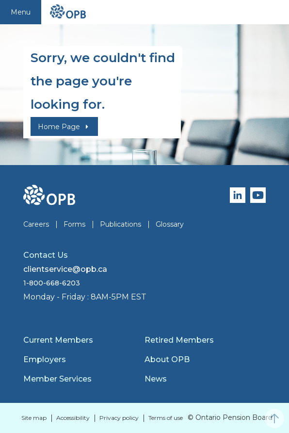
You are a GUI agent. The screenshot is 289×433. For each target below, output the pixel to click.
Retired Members (179, 340)
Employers (44, 359)
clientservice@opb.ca (65, 269)
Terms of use (165, 417)
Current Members (58, 340)
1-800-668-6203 (51, 283)
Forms (74, 224)
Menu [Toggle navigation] (21, 12)
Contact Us (45, 255)
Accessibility (73, 417)
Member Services (57, 378)
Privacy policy (119, 417)
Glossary (170, 224)
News (155, 378)
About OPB (167, 359)
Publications (120, 224)
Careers (36, 224)
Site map (34, 417)
